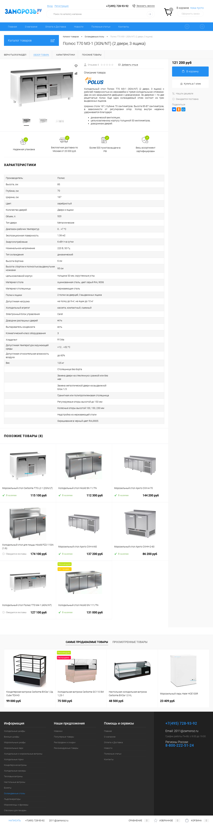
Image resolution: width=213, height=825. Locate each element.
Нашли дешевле (182, 93)
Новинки (58, 712)
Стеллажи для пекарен (15, 791)
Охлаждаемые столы (14, 774)
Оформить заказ (191, 13)
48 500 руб (116, 682)
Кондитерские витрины (15, 746)
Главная (12, 26)
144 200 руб (140, 478)
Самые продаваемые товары (87, 623)
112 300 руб (84, 478)
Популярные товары (64, 718)
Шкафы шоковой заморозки (18, 803)
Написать (12, 820)
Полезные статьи (100, 26)
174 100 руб (28, 537)
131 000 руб (84, 595)
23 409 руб (167, 682)
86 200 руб (140, 537)
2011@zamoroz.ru (186, 712)
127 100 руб (28, 595)
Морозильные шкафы (15, 723)
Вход (50, 6)
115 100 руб (28, 478)
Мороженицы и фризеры (16, 786)
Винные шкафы (11, 718)
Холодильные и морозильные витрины (23, 735)
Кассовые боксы (12, 797)
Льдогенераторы (12, 780)
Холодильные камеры (15, 752)
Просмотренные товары (129, 623)
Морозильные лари (13, 729)
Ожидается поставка (14, 535)
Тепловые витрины (13, 757)
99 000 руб (13, 682)
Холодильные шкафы (14, 712)
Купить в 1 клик (190, 83)
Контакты (123, 26)
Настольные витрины (14, 763)
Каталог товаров (31, 40)
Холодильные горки (13, 740)
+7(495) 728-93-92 (117, 6)
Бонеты (7, 769)
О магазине (31, 26)
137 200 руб (84, 537)
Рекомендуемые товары (66, 729)
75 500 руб (65, 682)
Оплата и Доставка (55, 26)
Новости (78, 26)
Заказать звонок (145, 6)
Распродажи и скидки (64, 723)
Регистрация (62, 6)
